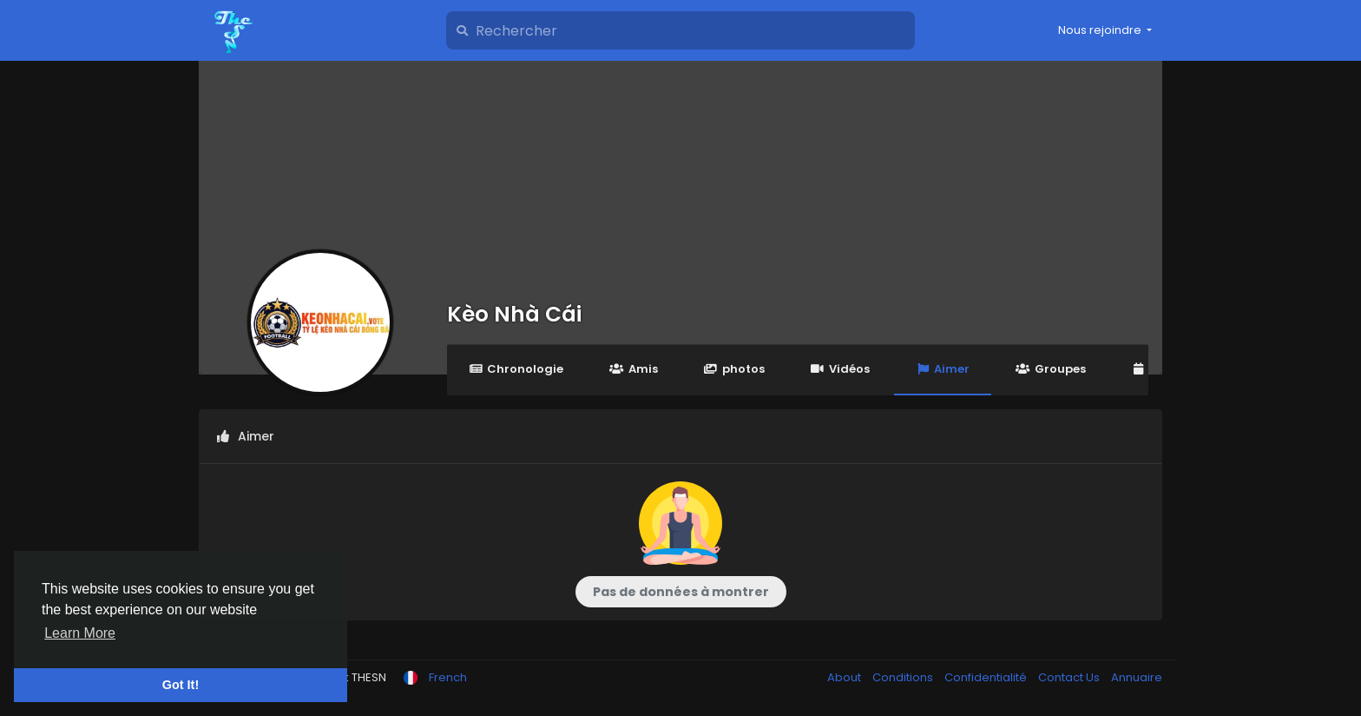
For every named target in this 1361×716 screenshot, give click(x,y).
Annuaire (1136, 677)
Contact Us (1070, 677)
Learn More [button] (79, 633)
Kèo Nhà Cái (514, 314)
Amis (633, 369)
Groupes (1050, 369)
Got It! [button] (180, 685)
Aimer (943, 369)
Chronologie (516, 369)
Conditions (904, 677)
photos (734, 369)
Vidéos (840, 369)
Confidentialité (986, 677)
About (845, 677)
